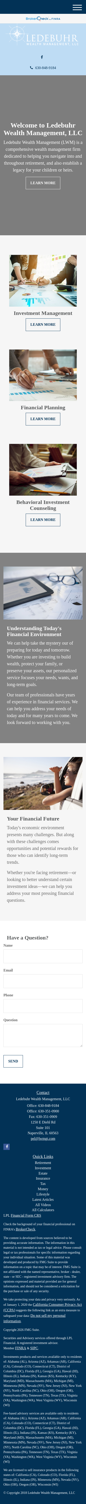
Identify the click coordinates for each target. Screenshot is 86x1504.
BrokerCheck (25, 1229)
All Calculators (43, 1210)
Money (43, 1189)
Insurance (43, 1178)
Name (8, 945)
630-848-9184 (43, 68)
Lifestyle (43, 1194)
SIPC (34, 1348)
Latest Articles (43, 1199)
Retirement (43, 1163)
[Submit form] (13, 1061)
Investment (43, 1168)
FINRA (20, 1348)
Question (10, 1020)
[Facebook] (42, 57)
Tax (43, 1184)
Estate (43, 1173)
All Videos (43, 1205)
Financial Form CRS (26, 1215)
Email (8, 970)
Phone (8, 995)
